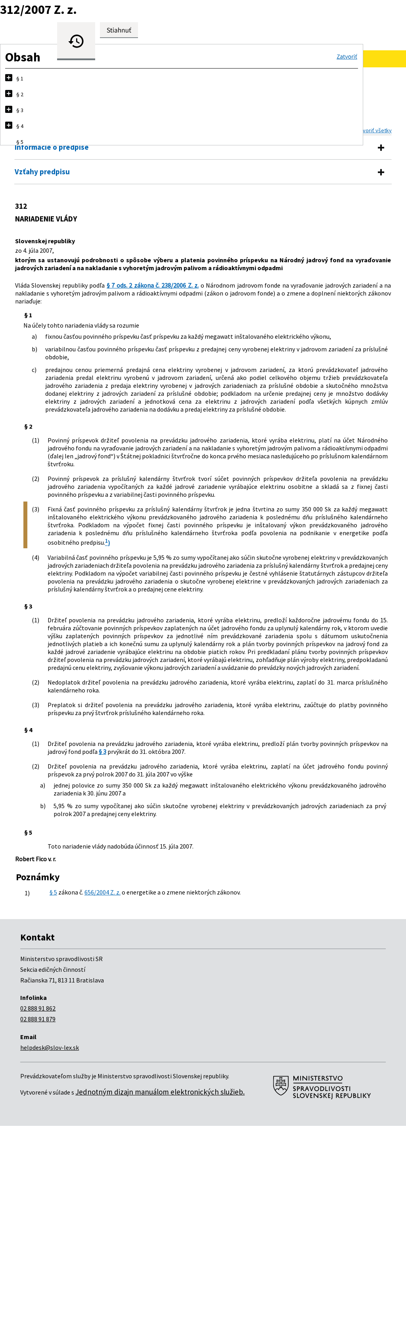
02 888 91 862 (38, 1221)
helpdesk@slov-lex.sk (49, 1261)
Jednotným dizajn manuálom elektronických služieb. (160, 1305)
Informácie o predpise (52, 147)
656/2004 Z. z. (107, 1098)
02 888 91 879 (38, 1232)
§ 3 (51, 934)
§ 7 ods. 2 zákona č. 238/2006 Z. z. (149, 293)
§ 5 (54, 1098)
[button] (347, 56)
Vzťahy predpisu (42, 171)
